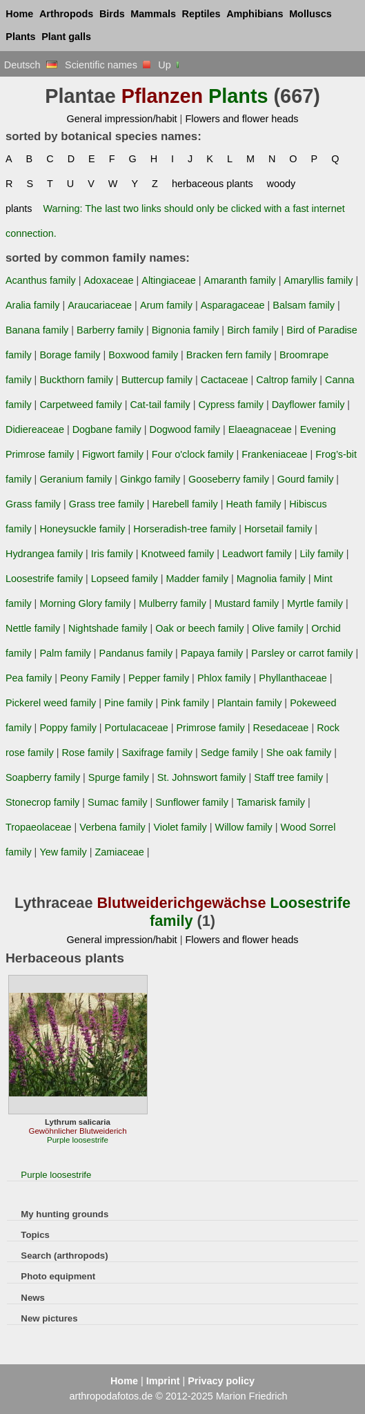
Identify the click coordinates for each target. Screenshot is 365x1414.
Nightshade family (108, 628)
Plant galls (66, 36)
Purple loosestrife (56, 1175)
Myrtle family (315, 603)
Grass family (33, 504)
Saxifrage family (156, 752)
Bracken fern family (228, 354)
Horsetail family (278, 528)
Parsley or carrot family (302, 653)
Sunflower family (191, 802)
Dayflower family (308, 404)
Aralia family (32, 305)
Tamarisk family (271, 802)
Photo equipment (58, 1276)
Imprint (163, 1380)
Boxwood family (143, 354)
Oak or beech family (199, 628)
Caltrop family (286, 379)
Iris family (112, 553)
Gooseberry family (228, 479)
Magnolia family (271, 578)
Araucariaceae (100, 305)
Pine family (128, 702)
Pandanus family (136, 653)
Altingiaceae (168, 280)
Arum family (166, 305)
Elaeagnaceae (260, 429)
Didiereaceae (35, 429)
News (33, 1297)
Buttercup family (157, 379)
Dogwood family (185, 429)
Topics (35, 1235)
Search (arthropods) (64, 1255)
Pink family (185, 702)
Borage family (69, 354)
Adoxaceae (108, 280)
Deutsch (30, 64)
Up (169, 64)
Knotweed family (177, 553)
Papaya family (212, 653)
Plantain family (249, 702)
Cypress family (230, 404)
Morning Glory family (84, 603)
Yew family (62, 852)
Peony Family (90, 678)
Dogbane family (106, 429)
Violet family (179, 827)
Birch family (252, 330)
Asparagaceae (233, 305)
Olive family (277, 628)
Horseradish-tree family (184, 528)
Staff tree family (288, 777)
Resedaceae (280, 727)
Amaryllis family (318, 280)
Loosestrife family (44, 578)
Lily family (322, 553)
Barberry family (110, 330)
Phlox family (224, 678)
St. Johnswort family (201, 777)
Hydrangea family (44, 553)
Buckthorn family (76, 379)
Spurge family (118, 777)
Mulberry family (172, 603)
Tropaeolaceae (39, 827)
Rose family (87, 752)
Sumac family (117, 802)
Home (19, 13)
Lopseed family (124, 578)
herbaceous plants (212, 183)
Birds (112, 13)
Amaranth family (240, 280)
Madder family (197, 578)
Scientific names (107, 64)
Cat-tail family (160, 404)
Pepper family (158, 678)
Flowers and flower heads (241, 118)
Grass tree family (106, 504)
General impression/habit (121, 118)
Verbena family (112, 827)
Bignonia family (185, 330)
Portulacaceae (136, 727)
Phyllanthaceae (293, 678)
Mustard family (247, 603)
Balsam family (304, 305)
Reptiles (201, 13)
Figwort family (113, 454)
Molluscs (310, 13)
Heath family (253, 504)
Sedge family (229, 752)
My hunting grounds (64, 1214)
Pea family (29, 678)
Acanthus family (41, 280)
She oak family (299, 752)
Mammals (153, 13)
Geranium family (75, 479)
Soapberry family (43, 777)
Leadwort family (257, 553)
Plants (20, 36)
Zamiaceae (119, 852)
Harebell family (184, 504)
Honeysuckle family (82, 528)
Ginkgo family (150, 479)
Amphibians (254, 13)
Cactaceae (224, 379)
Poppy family (67, 727)
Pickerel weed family (51, 702)
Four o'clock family (193, 454)
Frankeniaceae (274, 454)
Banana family (37, 330)
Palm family (64, 653)
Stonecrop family (42, 802)
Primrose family (210, 727)
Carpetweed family (80, 404)
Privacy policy (221, 1380)
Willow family (244, 827)
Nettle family (33, 628)
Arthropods (66, 13)
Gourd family (305, 479)
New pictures (49, 1318)
